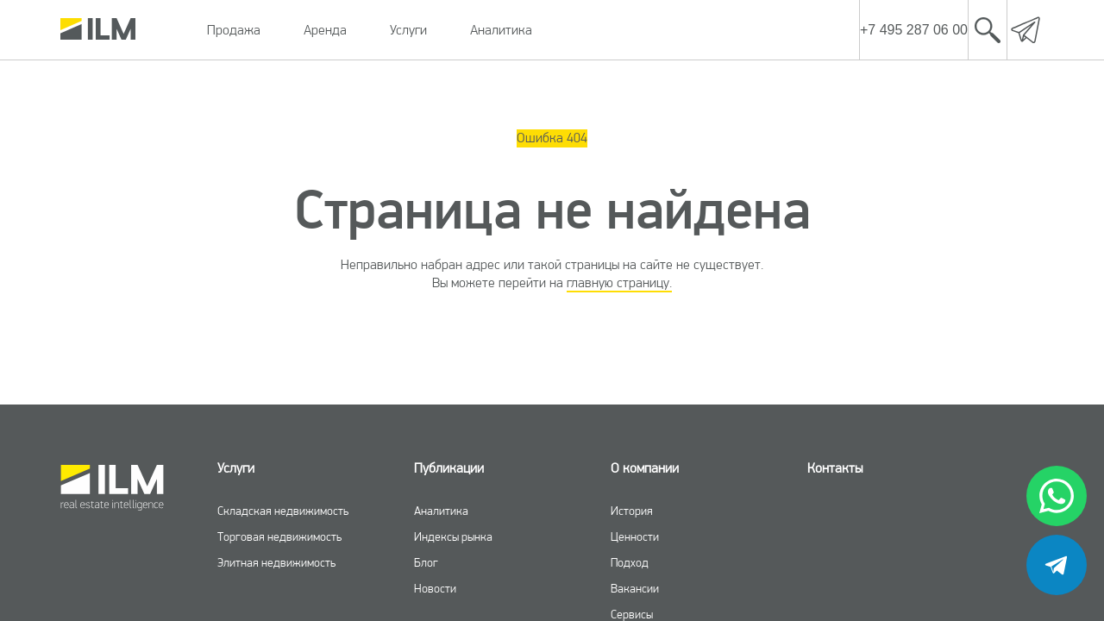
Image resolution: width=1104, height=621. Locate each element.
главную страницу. (619, 282)
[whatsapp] (1056, 496)
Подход (630, 562)
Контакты (834, 468)
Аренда (325, 30)
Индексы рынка (453, 536)
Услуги (408, 30)
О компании (645, 468)
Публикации (449, 468)
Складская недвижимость (282, 511)
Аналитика (501, 30)
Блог (426, 562)
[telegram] (1056, 565)
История (632, 511)
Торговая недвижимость (279, 536)
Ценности (635, 536)
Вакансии (635, 588)
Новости (435, 588)
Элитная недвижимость (276, 562)
